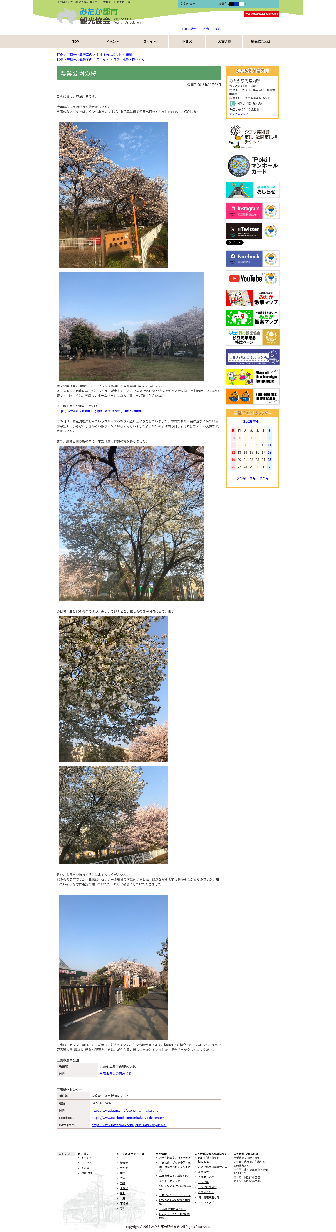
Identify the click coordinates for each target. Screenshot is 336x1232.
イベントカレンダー (171, 1181)
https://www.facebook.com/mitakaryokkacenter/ (128, 1117)
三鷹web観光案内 (79, 54)
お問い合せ (189, 28)
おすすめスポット (109, 54)
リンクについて (207, 1187)
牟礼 (122, 1193)
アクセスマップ (238, 114)
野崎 (122, 1183)
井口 (122, 1157)
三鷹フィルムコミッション (175, 1195)
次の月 (264, 478)
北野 (122, 1198)
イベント (112, 41)
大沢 (122, 1178)
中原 (122, 1173)
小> (202, 4)
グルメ (187, 41)
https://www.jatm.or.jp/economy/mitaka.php (125, 1110)
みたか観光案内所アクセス (175, 1157)
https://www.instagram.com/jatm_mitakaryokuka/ (129, 1125)
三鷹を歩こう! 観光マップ (174, 1175)
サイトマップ (206, 1202)
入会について (212, 28)
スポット (149, 41)
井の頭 (124, 1168)
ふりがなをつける (260, 4)
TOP (75, 41)
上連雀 (124, 1188)
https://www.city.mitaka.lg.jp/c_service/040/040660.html (99, 410)
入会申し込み (206, 1177)
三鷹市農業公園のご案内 (117, 1073)
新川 (129, 54)
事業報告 (203, 1172)
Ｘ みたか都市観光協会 (172, 1209)
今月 (252, 478)
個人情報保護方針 (208, 1197)
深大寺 (124, 1162)
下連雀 (124, 1203)
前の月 (241, 478)
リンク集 (203, 1182)
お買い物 (224, 41)
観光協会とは (260, 41)
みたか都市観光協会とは (212, 1167)
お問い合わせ (206, 1192)
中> (207, 4)
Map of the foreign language (209, 1159)
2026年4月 (252, 421)
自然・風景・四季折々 (129, 59)
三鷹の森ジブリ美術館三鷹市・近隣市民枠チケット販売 (175, 1166)
